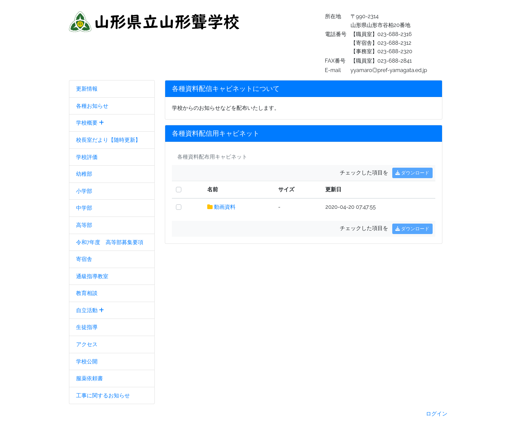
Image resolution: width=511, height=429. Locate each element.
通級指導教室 (92, 276)
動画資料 (224, 207)
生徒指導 (87, 327)
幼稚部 (84, 174)
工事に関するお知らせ (103, 395)
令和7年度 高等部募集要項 (110, 242)
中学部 (84, 208)
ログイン (436, 413)
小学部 (84, 191)
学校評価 (87, 157)
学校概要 (90, 123)
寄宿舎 (84, 259)
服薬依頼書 (89, 378)
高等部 (84, 225)
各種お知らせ (92, 106)
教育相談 (87, 293)
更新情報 (87, 89)
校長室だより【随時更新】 (108, 140)
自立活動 (90, 310)
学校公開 (87, 361)
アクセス (87, 344)
